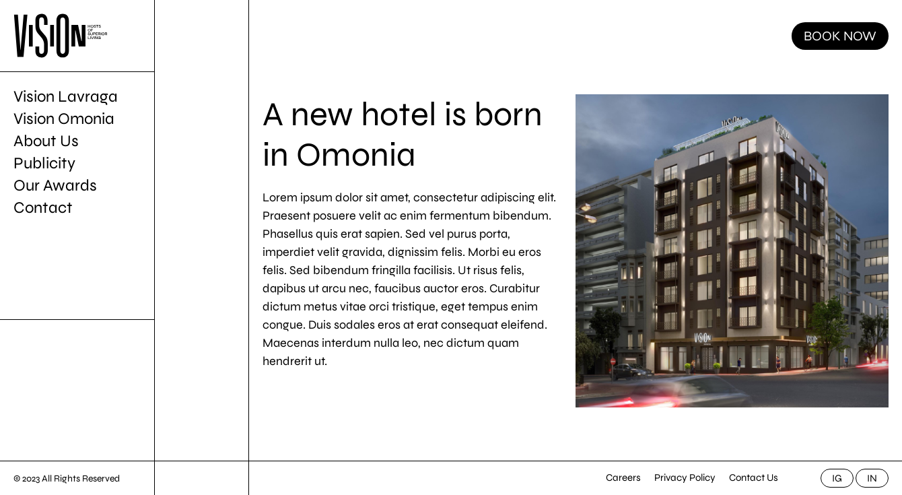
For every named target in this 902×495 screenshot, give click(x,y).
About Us (46, 141)
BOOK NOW (840, 36)
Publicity (44, 163)
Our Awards (55, 185)
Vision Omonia (63, 119)
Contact (43, 208)
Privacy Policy (685, 477)
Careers (623, 477)
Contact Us (753, 477)
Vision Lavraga (65, 96)
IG (837, 478)
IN (872, 478)
